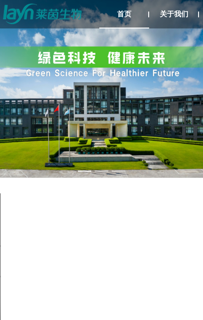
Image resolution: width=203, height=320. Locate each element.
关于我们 (174, 14)
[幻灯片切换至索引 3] (118, 171)
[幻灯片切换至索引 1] (84, 171)
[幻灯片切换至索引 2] (101, 171)
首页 (124, 14)
